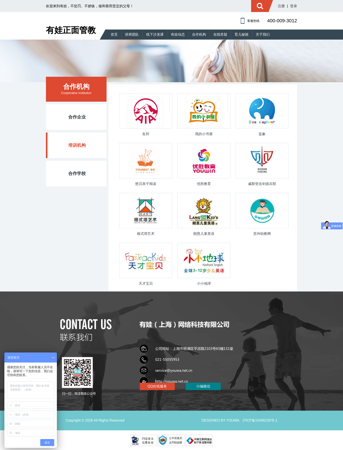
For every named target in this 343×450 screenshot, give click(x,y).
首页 (114, 34)
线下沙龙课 (155, 34)
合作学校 (77, 173)
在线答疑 (220, 34)
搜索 (260, 6)
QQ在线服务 (157, 386)
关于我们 (263, 34)
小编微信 (208, 386)
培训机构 (77, 145)
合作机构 (199, 34)
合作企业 (77, 117)
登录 (293, 6)
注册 (281, 6)
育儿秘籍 (241, 34)
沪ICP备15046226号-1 (259, 420)
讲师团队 (132, 34)
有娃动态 (178, 34)
